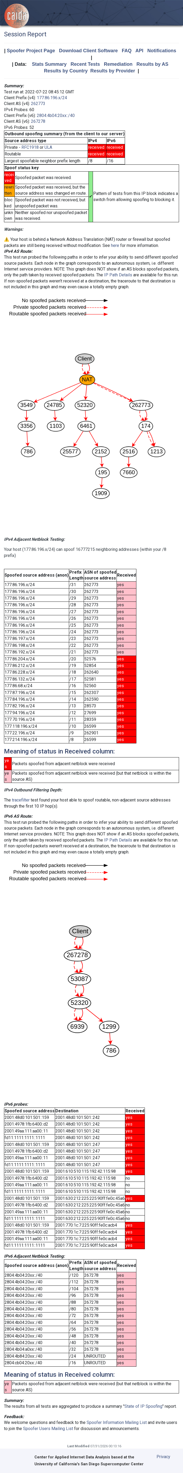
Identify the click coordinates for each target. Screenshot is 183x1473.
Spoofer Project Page (31, 50)
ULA (48, 147)
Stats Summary (49, 64)
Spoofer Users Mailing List (48, 1428)
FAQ (127, 50)
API (139, 50)
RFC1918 (30, 147)
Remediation (118, 64)
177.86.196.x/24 (52, 97)
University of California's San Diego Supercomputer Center (89, 1464)
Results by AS (152, 64)
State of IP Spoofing (143, 1406)
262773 (38, 103)
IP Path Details (118, 274)
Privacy (163, 1456)
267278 (38, 121)
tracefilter (21, 800)
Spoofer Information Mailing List (117, 1422)
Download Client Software (88, 50)
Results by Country (66, 70)
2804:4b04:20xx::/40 (56, 115)
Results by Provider (112, 70)
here (115, 245)
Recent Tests (85, 64)
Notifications (161, 50)
